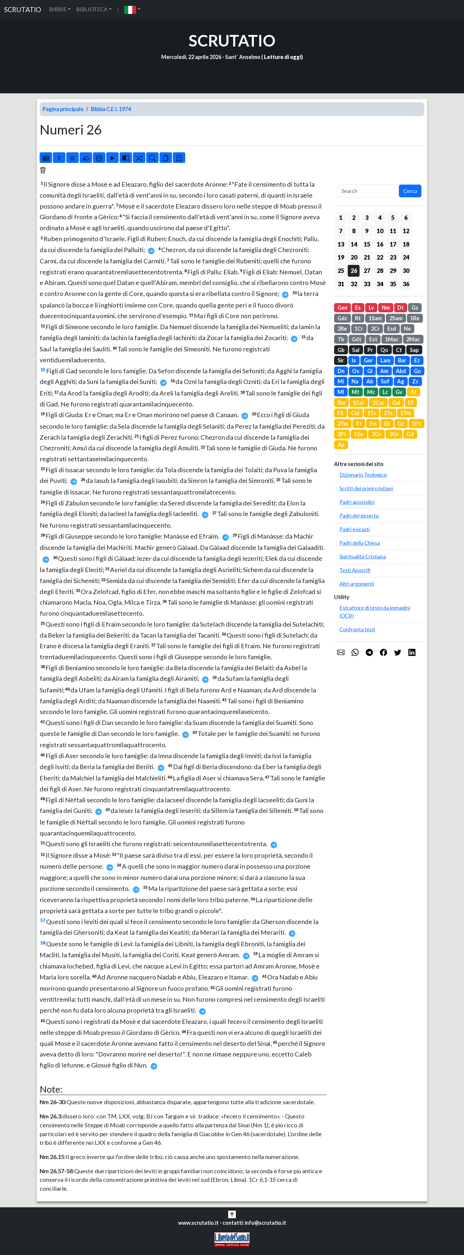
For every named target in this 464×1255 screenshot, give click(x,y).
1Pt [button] (416, 423)
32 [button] (354, 283)
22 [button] (380, 257)
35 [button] (393, 283)
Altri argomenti (356, 583)
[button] (132, 10)
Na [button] (355, 381)
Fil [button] (340, 413)
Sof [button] (385, 381)
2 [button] (353, 217)
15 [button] (367, 244)
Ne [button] (407, 328)
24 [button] (406, 257)
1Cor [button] (359, 402)
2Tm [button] (343, 423)
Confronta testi (357, 629)
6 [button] (405, 217)
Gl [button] (370, 371)
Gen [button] (342, 307)
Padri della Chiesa (359, 543)
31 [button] (341, 283)
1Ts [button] (371, 413)
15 (43, 369)
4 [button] (379, 217)
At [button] (413, 392)
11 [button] (393, 230)
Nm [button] (386, 307)
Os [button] (355, 371)
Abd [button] (401, 371)
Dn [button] (341, 371)
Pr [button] (370, 350)
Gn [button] (417, 371)
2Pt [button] (342, 434)
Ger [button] (368, 360)
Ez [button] (417, 360)
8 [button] (353, 230)
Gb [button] (341, 350)
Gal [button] (396, 402)
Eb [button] (387, 423)
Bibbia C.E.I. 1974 (111, 109)
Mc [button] (371, 392)
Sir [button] (341, 360)
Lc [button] (385, 392)
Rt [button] (358, 318)
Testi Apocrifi (354, 570)
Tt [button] (359, 423)
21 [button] (367, 257)
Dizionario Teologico (363, 474)
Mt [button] (355, 392)
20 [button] (354, 257)
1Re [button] (414, 318)
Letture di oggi (282, 57)
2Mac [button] (413, 339)
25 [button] (341, 270)
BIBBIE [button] (58, 9)
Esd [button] (391, 328)
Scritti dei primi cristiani (366, 488)
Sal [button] (356, 350)
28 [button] (380, 270)
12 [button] (406, 230)
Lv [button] (371, 307)
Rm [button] (341, 402)
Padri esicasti (354, 529)
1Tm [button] (405, 413)
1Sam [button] (375, 318)
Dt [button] (400, 307)
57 (43, 920)
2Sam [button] (395, 318)
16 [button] (380, 244)
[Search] (368, 191)
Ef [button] (410, 402)
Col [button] (355, 413)
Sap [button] (414, 350)
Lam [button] (385, 360)
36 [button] (406, 283)
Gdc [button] (342, 318)
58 (43, 942)
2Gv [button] (376, 434)
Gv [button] (399, 392)
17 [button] (393, 244)
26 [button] (354, 270)
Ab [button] (369, 381)
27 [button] (367, 270)
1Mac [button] (392, 339)
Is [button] (354, 360)
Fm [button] (373, 423)
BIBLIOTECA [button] (91, 9)
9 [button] (366, 230)
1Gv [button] (359, 434)
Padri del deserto (359, 515)
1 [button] (340, 217)
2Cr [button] (375, 328)
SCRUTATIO (22, 10)
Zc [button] (415, 381)
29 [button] (393, 270)
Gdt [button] (356, 339)
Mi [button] (341, 381)
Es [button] (358, 307)
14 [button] (354, 244)
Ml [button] (341, 392)
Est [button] (373, 339)
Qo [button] (384, 350)
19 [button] (341, 257)
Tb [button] (341, 339)
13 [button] (341, 244)
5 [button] (392, 217)
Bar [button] (402, 360)
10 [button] (380, 230)
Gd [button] (410, 434)
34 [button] (380, 283)
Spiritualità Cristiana (362, 556)
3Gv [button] (394, 434)
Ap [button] (341, 444)
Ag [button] (400, 381)
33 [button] (367, 283)
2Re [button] (342, 328)
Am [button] (384, 371)
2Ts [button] (388, 413)
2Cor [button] (378, 402)
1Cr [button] (359, 328)
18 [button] (406, 244)
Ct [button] (399, 350)
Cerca (410, 191)
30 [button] (406, 270)
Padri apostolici (357, 502)
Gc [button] (401, 423)
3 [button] (366, 217)
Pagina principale (63, 109)
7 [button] (340, 230)
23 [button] (393, 257)
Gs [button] (415, 307)
